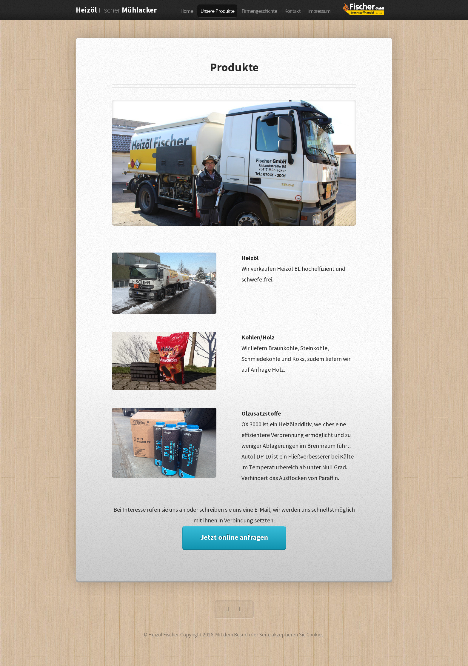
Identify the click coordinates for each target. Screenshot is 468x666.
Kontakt (292, 10)
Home (186, 10)
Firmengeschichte (259, 10)
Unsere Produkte (217, 10)
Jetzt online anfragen (234, 537)
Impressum (319, 10)
